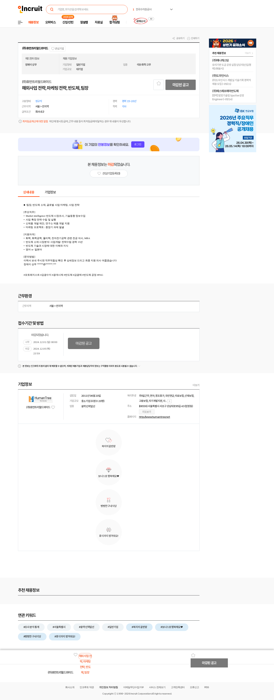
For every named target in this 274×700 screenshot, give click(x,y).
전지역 (59, 306)
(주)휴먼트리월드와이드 (35, 48)
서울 (51, 306)
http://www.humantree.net (154, 417)
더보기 (196, 385)
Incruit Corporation (140, 693)
